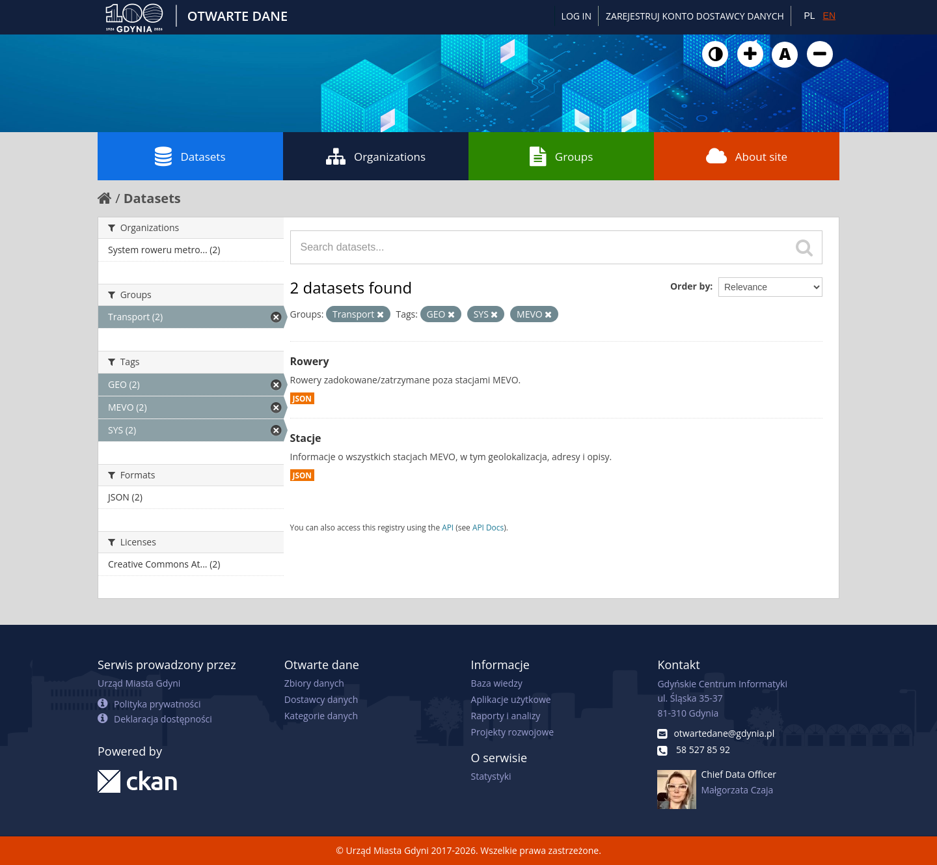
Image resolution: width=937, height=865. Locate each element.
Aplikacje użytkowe (511, 699)
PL (809, 15)
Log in (576, 16)
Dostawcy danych (321, 699)
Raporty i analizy (506, 715)
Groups (561, 156)
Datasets (190, 156)
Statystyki (491, 776)
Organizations (376, 156)
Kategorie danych (321, 715)
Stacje (305, 438)
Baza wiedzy (497, 683)
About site (746, 156)
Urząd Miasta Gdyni (139, 683)
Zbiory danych (314, 683)
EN (829, 15)
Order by (690, 286)
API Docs (488, 527)
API (448, 527)
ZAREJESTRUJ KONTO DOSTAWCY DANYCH (695, 16)
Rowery (309, 361)
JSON (302, 398)
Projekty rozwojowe (512, 732)
